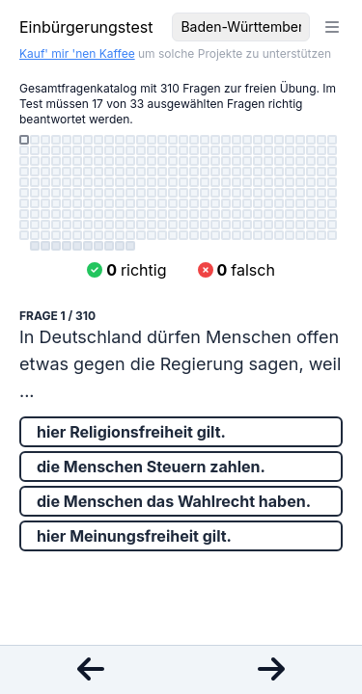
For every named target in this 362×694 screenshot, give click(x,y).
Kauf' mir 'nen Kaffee (77, 53)
